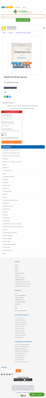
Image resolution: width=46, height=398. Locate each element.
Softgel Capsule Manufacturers (21, 348)
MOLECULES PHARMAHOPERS (21, 310)
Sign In (24, 7)
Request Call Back (37, 394)
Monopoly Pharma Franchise (21, 324)
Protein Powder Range (7, 250)
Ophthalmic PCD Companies (20, 322)
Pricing (3, 7)
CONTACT (17, 266)
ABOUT (16, 264)
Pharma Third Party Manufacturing (22, 344)
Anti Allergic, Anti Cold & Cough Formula (11, 153)
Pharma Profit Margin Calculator (23, 284)
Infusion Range (6, 203)
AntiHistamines (6, 167)
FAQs (16, 306)
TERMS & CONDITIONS (19, 273)
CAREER (16, 268)
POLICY (16, 271)
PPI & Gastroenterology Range (9, 244)
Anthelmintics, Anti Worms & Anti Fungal (11, 150)
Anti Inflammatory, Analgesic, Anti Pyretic (11, 156)
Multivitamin (5, 212)
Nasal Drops (5, 215)
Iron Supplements (6, 209)
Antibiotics (5, 164)
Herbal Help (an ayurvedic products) (10, 200)
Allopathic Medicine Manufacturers (22, 351)
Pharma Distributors (19, 337)
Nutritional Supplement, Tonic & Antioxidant (12, 223)
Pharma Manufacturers (19, 359)
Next (12, 142)
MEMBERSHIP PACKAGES (20, 279)
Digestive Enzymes (6, 185)
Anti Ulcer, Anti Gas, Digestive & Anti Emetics (12, 161)
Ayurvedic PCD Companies (20, 335)
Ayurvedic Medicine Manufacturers (22, 346)
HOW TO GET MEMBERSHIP (20, 295)
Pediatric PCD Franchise (20, 333)
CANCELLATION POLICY (19, 277)
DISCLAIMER (17, 275)
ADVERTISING (17, 304)
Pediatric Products (6, 241)
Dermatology (5, 182)
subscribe (18, 370)
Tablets (4, 253)
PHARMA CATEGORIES (19, 297)
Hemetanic (5, 197)
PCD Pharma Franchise (19, 328)
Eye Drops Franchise (19, 317)
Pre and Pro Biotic (6, 247)
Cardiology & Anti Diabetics (8, 176)
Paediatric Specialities (7, 238)
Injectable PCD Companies (20, 320)
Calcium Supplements (7, 170)
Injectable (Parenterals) (7, 206)
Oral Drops (5, 229)
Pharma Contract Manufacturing (21, 361)
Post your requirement (23, 20)
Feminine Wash (6, 188)
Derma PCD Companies (19, 330)
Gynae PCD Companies (19, 326)
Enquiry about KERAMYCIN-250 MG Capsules (12, 138)
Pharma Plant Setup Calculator (22, 286)
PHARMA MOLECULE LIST (20, 299)
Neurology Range (6, 218)
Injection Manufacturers (20, 357)
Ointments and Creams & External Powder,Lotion (13, 226)
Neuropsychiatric (6, 220)
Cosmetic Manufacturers (20, 355)
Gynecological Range (7, 191)
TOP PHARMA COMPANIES (20, 302)
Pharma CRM (9, 7)
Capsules (4, 173)
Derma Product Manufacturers (21, 353)
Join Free (17, 7)
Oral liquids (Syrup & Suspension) (10, 232)
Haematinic (5, 194)
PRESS (16, 308)
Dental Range (5, 179)
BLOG (16, 293)
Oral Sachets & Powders (8, 235)
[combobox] (23, 16)
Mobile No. (4, 133)
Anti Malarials (5, 158)
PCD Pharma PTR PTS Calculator (22, 281)
